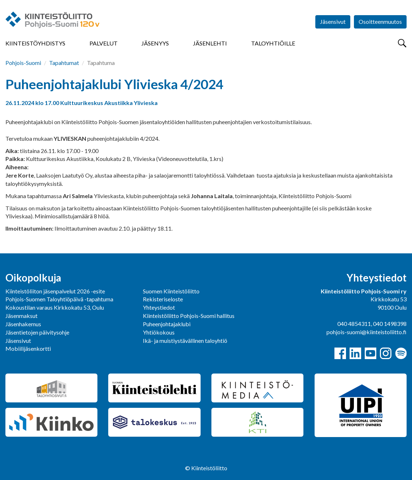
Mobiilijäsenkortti (28, 348)
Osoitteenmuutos (380, 21)
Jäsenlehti (210, 43)
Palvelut (103, 43)
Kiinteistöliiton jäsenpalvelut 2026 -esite (55, 291)
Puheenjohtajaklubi (166, 323)
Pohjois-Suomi (23, 62)
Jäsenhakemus (23, 323)
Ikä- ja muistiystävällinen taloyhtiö (185, 340)
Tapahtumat (64, 62)
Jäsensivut (333, 21)
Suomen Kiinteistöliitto (171, 291)
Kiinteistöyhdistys (35, 43)
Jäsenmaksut (21, 315)
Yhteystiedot (159, 307)
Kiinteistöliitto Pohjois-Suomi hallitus (189, 315)
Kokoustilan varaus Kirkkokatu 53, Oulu (54, 307)
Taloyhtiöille (273, 43)
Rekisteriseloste (163, 299)
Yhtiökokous (159, 332)
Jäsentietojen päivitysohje (37, 332)
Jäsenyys (155, 43)
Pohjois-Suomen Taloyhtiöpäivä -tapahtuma (59, 299)
